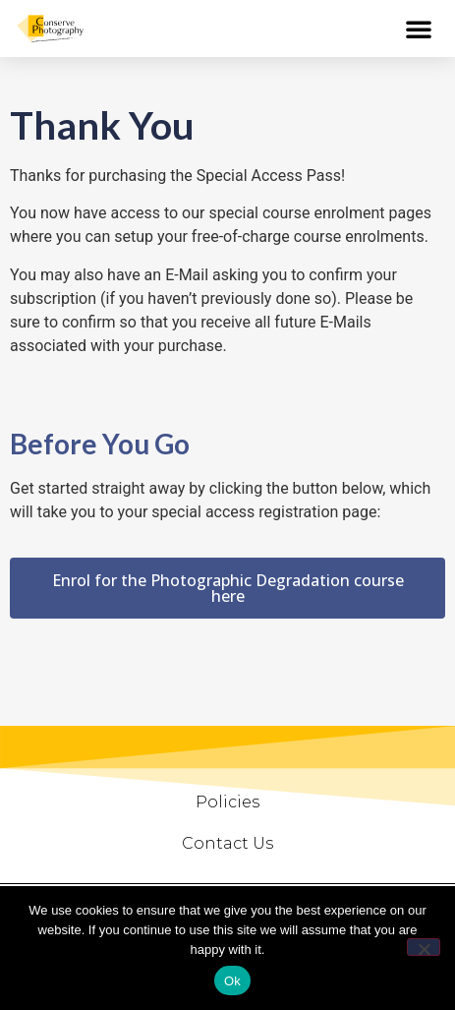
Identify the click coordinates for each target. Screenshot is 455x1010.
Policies (227, 802)
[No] (423, 947)
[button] (418, 28)
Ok (232, 981)
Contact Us (227, 843)
